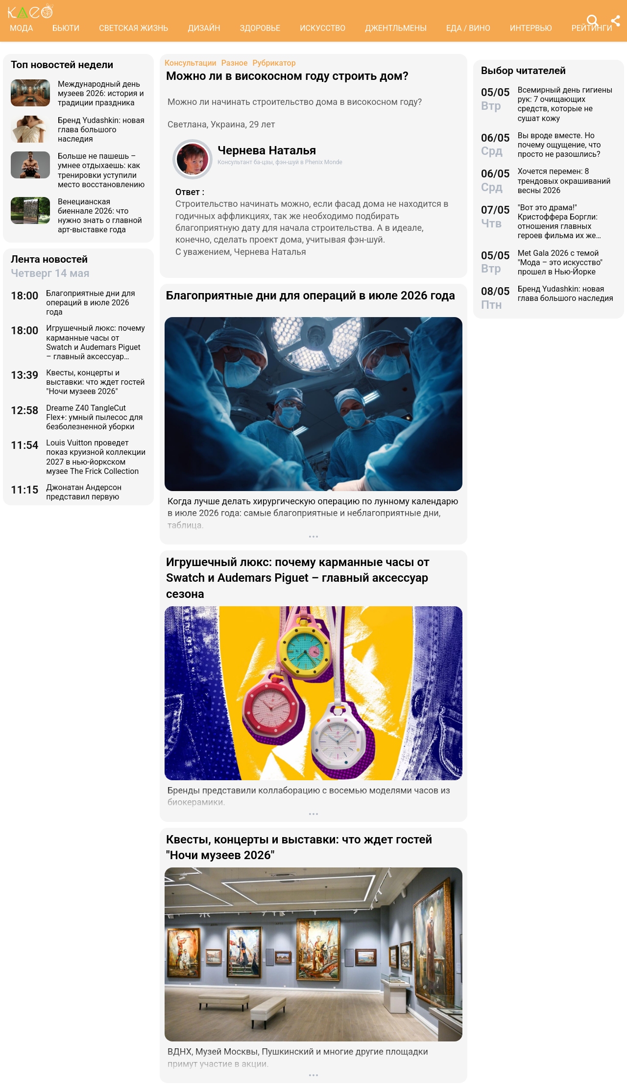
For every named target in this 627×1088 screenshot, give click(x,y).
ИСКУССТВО (322, 28)
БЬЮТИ (65, 28)
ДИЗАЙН (204, 28)
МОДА (21, 28)
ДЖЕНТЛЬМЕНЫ (396, 28)
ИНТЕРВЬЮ (531, 28)
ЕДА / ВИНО (468, 28)
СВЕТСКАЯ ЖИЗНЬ (133, 28)
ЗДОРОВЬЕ (260, 28)
